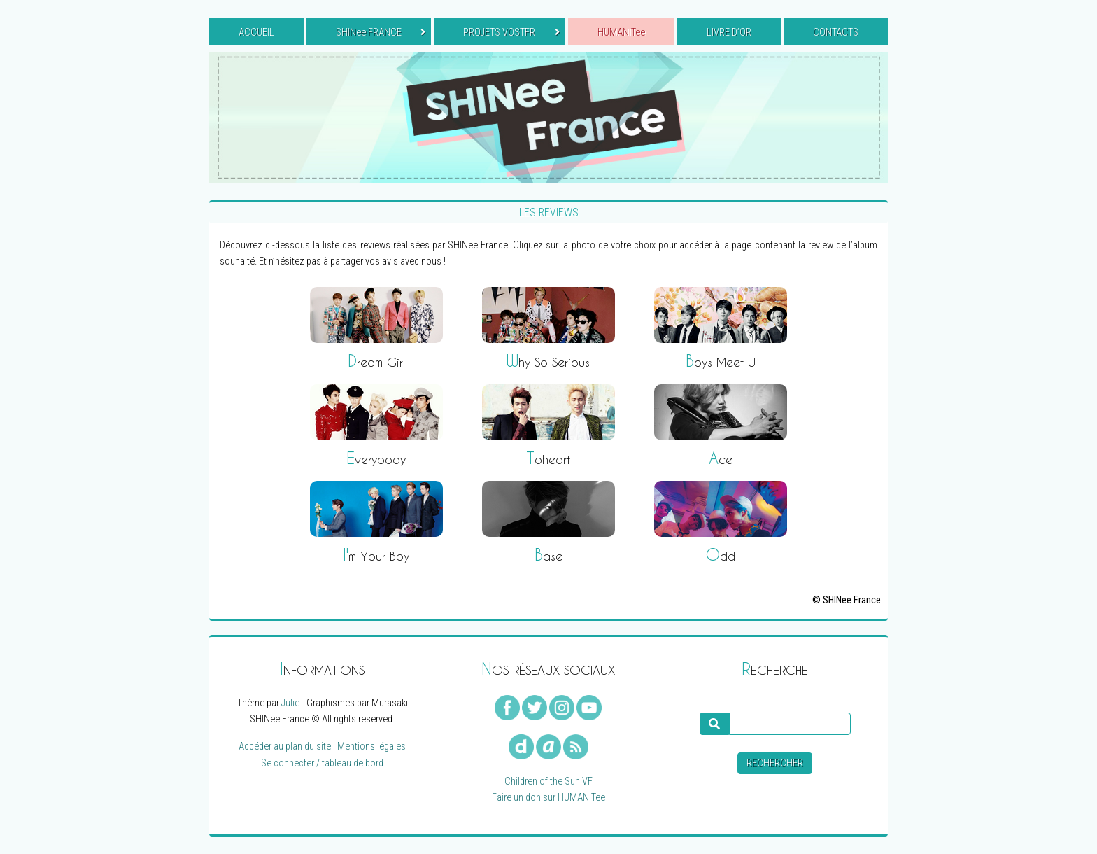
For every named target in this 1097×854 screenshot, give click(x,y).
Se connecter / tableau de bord (322, 763)
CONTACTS (835, 32)
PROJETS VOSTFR (511, 32)
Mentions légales (371, 746)
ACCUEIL (256, 32)
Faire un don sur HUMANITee (548, 798)
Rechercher (774, 763)
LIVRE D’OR (729, 32)
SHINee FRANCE (380, 32)
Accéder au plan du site (285, 746)
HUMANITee (621, 32)
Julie (290, 703)
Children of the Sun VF (548, 782)
